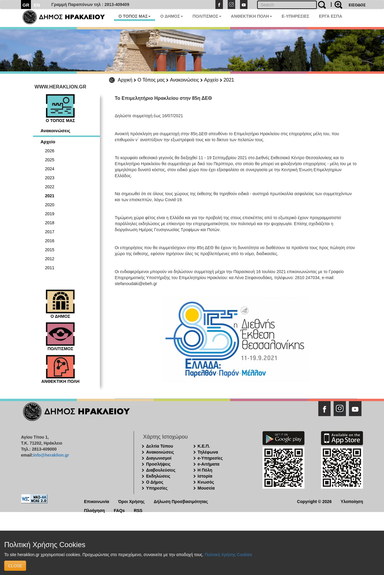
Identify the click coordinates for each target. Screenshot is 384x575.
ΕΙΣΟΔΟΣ (357, 5)
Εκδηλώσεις (158, 476)
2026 (49, 150)
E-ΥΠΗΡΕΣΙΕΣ (295, 16)
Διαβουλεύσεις (161, 470)
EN (37, 4)
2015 (49, 249)
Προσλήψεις (158, 464)
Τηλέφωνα (208, 452)
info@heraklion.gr (51, 455)
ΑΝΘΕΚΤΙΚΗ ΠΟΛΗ (251, 16)
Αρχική (125, 79)
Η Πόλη (205, 470)
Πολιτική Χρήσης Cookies (228, 554)
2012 (49, 258)
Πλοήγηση (94, 510)
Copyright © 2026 (314, 501)
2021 (229, 79)
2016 (49, 240)
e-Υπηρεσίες (210, 458)
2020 (49, 204)
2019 (49, 213)
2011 (49, 267)
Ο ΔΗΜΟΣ (171, 16)
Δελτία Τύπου (159, 446)
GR (25, 4)
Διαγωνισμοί (158, 458)
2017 (49, 231)
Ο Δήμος (154, 482)
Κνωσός (206, 482)
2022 (49, 186)
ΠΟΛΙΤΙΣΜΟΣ (207, 16)
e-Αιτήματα (209, 464)
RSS (138, 510)
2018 (49, 222)
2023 (49, 177)
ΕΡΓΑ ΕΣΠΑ (330, 16)
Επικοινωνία (96, 501)
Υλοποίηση (351, 501)
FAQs (119, 510)
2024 (49, 168)
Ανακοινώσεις (184, 79)
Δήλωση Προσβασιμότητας (181, 501)
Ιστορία (205, 476)
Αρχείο (211, 79)
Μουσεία (206, 488)
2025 (49, 159)
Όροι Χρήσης (131, 501)
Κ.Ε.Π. (204, 446)
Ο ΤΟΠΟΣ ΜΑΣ (134, 16)
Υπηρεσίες (156, 488)
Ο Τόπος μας (151, 79)
